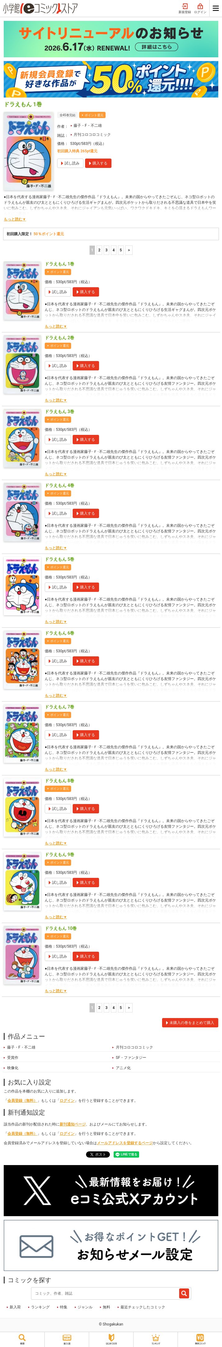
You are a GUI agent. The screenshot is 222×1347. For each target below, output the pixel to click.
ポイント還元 (94, 115)
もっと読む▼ (15, 219)
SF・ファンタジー (131, 1057)
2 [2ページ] (99, 250)
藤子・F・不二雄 (88, 125)
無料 (106, 1307)
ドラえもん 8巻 (59, 780)
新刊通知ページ (73, 1124)
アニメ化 (123, 1068)
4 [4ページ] (113, 250)
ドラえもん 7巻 (59, 706)
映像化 (12, 1068)
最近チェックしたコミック (142, 1307)
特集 (63, 1307)
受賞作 (12, 1057)
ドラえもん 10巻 (61, 928)
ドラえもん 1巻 (59, 263)
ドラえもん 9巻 (59, 854)
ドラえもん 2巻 (59, 337)
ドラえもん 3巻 (59, 411)
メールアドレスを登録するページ (125, 1143)
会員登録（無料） (22, 1100)
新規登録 (185, 8)
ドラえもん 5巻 (59, 559)
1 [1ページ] (92, 250)
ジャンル (85, 1307)
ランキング (40, 1307)
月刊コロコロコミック (92, 134)
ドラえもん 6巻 (59, 633)
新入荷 (15, 1307)
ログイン (200, 8)
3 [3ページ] (106, 250)
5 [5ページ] (121, 250)
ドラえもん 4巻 (59, 485)
